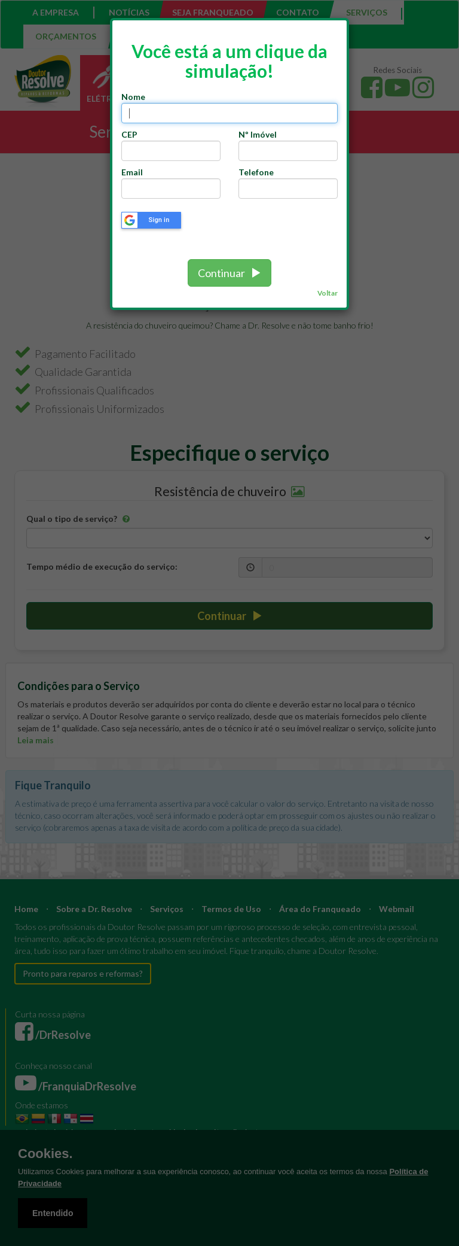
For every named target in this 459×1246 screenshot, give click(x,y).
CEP (131, 134)
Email (132, 172)
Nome (133, 97)
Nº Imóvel (257, 134)
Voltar (327, 292)
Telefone (256, 172)
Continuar (229, 272)
